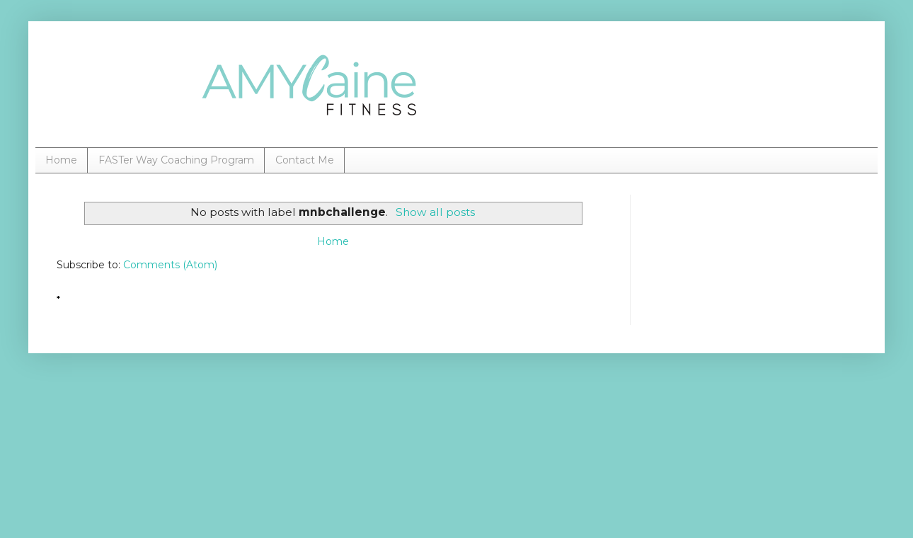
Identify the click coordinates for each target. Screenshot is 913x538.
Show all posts (435, 212)
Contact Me (304, 160)
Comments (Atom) (170, 264)
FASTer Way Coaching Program (176, 160)
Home (61, 160)
